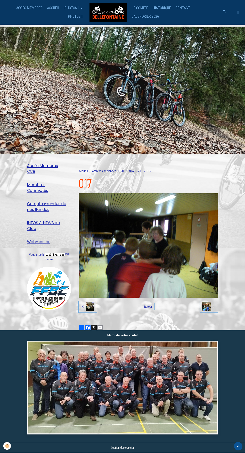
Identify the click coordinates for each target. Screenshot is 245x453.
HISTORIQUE (162, 8)
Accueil (83, 171)
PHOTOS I (72, 8)
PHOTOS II (75, 16)
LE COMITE (140, 8)
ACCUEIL (53, 8)
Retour (148, 306)
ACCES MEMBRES (29, 8)
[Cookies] (7, 446)
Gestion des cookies (122, 447)
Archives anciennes (104, 171)
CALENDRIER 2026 (145, 16)
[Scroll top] (238, 446)
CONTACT (182, 8)
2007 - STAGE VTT (132, 171)
